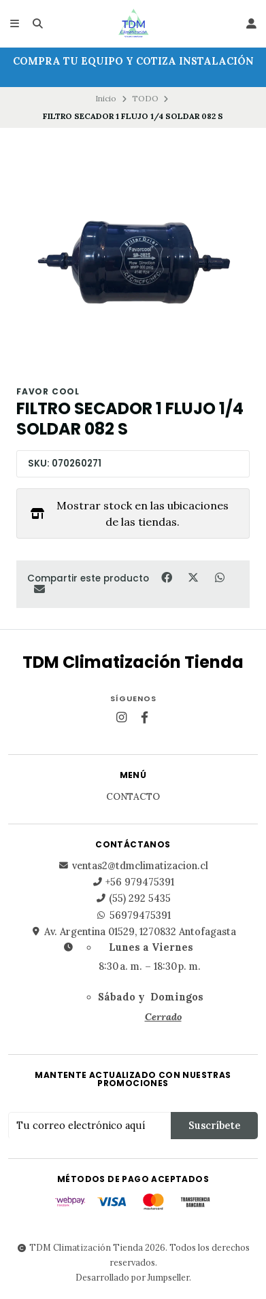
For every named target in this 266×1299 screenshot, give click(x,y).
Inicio (105, 98)
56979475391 (133, 915)
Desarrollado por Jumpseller (132, 1277)
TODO (145, 98)
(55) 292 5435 (133, 898)
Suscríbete (214, 1125)
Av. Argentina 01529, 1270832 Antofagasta (133, 932)
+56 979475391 (133, 882)
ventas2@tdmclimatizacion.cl (133, 866)
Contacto (133, 797)
